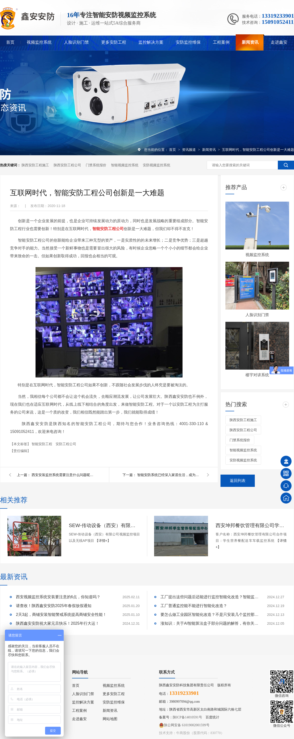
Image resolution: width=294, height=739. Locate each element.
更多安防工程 (113, 42)
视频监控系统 (39, 42)
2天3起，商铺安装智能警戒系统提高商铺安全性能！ (61, 614)
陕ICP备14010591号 (187, 717)
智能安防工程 (42, 444)
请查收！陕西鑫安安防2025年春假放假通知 (53, 606)
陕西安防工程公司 (67, 165)
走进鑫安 (279, 42)
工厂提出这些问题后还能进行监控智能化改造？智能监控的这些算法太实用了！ (209, 597)
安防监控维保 (188, 42)
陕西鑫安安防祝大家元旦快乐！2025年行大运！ (57, 623)
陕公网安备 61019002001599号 (184, 725)
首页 (10, 42)
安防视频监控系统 (156, 165)
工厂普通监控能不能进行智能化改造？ (193, 606)
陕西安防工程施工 (35, 165)
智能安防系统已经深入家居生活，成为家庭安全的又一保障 (169, 475)
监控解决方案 (150, 42)
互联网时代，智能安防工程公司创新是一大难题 (258, 150)
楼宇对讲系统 (257, 375)
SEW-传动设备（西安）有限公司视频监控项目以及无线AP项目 (104, 525)
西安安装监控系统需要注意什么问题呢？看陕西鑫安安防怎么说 (63, 475)
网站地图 (110, 719)
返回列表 (237, 481)
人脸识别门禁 (76, 42)
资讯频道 (189, 150)
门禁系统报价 (96, 165)
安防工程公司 (66, 444)
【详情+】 (103, 541)
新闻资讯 (250, 42)
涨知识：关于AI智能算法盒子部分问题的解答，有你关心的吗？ (209, 623)
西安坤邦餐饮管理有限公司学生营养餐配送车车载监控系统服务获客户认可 (251, 525)
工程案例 (221, 42)
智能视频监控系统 (124, 165)
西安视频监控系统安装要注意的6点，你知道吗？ (58, 597)
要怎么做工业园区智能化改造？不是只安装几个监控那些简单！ (209, 614)
